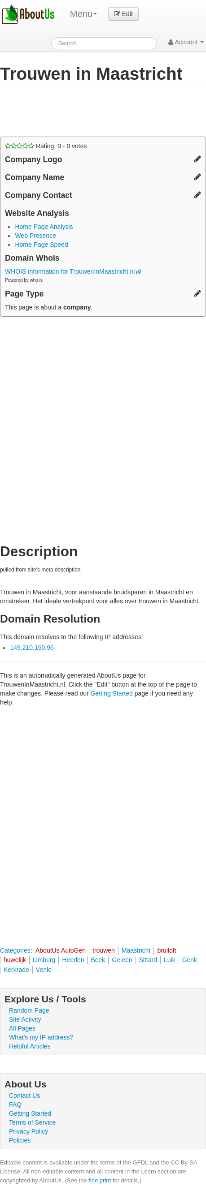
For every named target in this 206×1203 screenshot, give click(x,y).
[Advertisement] (72, 112)
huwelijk (15, 959)
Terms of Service (32, 1122)
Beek (98, 959)
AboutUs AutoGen (60, 950)
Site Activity (25, 1019)
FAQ (15, 1104)
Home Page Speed (41, 244)
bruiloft (166, 950)
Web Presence (35, 235)
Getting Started (112, 693)
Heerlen (73, 959)
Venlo (44, 969)
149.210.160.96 (31, 647)
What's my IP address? (41, 1037)
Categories (15, 950)
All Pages (22, 1028)
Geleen (122, 959)
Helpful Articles (30, 1046)
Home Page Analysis (44, 226)
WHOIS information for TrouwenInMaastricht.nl (73, 271)
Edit (123, 13)
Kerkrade (16, 969)
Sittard (148, 959)
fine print (99, 1180)
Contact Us (24, 1095)
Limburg (44, 959)
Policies (20, 1140)
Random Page (29, 1010)
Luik (169, 959)
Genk (189, 959)
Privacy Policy (28, 1131)
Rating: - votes (46, 146)
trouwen (103, 950)
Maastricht (136, 950)
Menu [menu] (83, 14)
